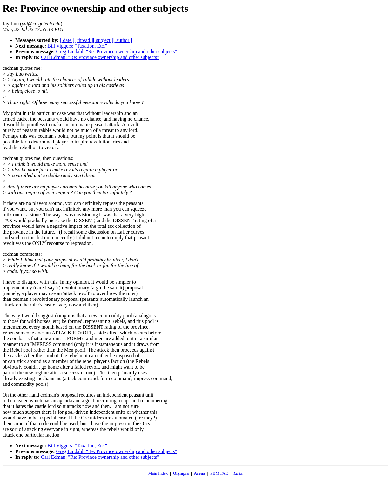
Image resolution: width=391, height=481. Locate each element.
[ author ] (122, 40)
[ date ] (67, 40)
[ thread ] (83, 40)
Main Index (158, 473)
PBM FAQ (219, 473)
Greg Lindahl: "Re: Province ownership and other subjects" (116, 51)
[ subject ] (103, 40)
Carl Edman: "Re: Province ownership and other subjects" (100, 57)
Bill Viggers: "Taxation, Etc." (77, 46)
